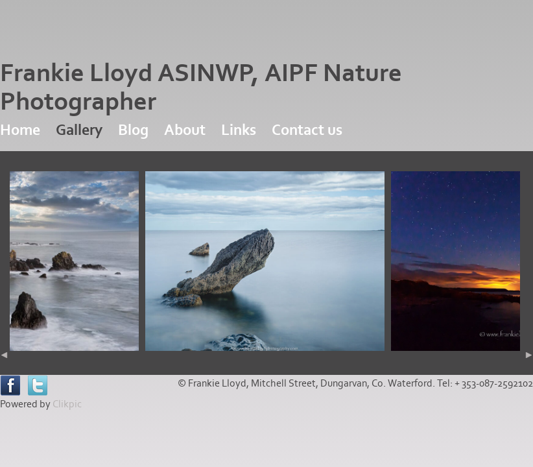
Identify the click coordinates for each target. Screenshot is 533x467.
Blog (133, 130)
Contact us (307, 130)
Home (20, 130)
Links (238, 130)
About (185, 130)
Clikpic (67, 404)
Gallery (79, 130)
